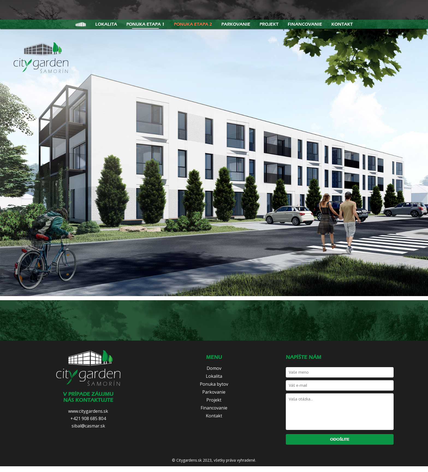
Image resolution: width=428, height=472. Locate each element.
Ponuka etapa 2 (193, 24)
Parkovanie (235, 24)
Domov (214, 368)
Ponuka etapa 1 (145, 24)
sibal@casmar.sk (88, 426)
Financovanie (305, 24)
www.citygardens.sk (88, 411)
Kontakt (342, 24)
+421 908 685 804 (88, 418)
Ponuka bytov (214, 384)
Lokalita (106, 24)
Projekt (269, 24)
